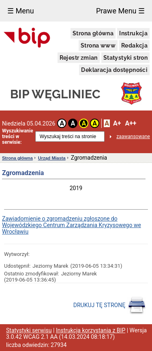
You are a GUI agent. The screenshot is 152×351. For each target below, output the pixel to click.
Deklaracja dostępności (114, 70)
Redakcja (134, 45)
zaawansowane (133, 136)
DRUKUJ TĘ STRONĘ (109, 305)
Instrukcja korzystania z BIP (90, 330)
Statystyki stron (125, 57)
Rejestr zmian (79, 57)
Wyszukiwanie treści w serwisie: (17, 136)
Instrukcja (133, 33)
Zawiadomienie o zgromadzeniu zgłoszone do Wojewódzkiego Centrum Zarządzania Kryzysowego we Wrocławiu (71, 225)
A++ (130, 123)
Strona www (98, 45)
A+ (117, 123)
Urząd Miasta (52, 158)
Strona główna (93, 33)
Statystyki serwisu (29, 330)
